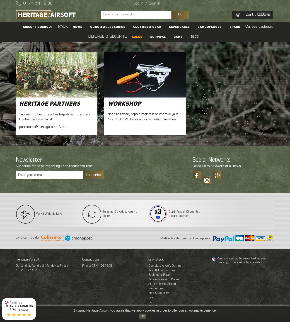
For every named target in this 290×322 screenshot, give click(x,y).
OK (142, 316)
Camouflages (188, 27)
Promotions (155, 288)
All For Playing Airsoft (162, 284)
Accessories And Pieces (163, 279)
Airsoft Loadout (22, 27)
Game (157, 37)
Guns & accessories (88, 27)
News (59, 27)
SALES (118, 37)
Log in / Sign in (146, 3)
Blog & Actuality (158, 293)
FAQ (151, 302)
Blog (173, 37)
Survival (138, 37)
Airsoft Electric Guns (161, 270)
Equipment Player (159, 275)
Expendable (158, 27)
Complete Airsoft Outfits (164, 266)
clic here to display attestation (246, 262)
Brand (212, 27)
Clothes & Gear (127, 27)
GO (180, 14)
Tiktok (207, 178)
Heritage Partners (49, 104)
